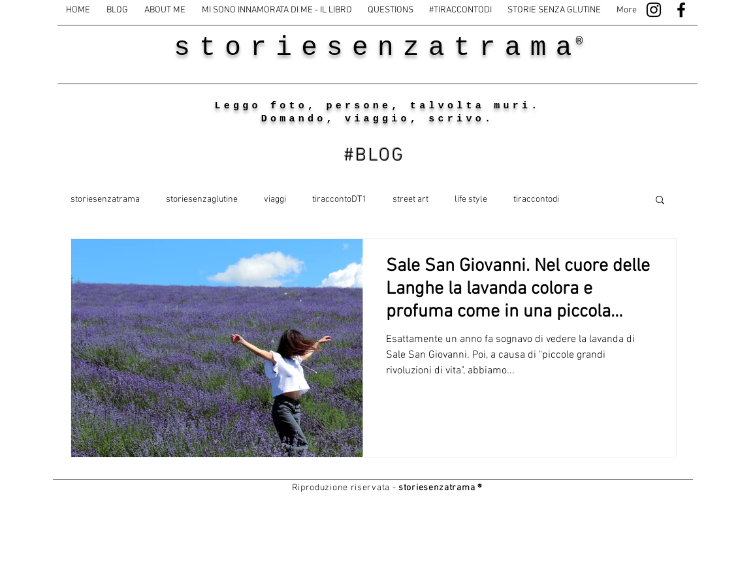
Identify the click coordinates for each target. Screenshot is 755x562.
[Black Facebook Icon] (681, 10)
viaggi (275, 199)
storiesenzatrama (105, 199)
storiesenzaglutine (202, 199)
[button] (660, 201)
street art (410, 199)
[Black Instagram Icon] (654, 10)
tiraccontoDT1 (339, 199)
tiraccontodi (536, 199)
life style (471, 199)
